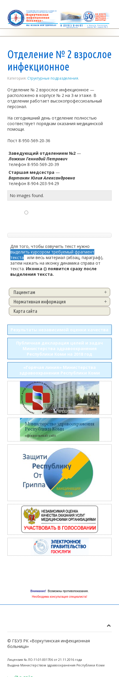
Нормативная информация (40, 301)
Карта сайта (25, 311)
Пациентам (24, 292)
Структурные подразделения (52, 78)
